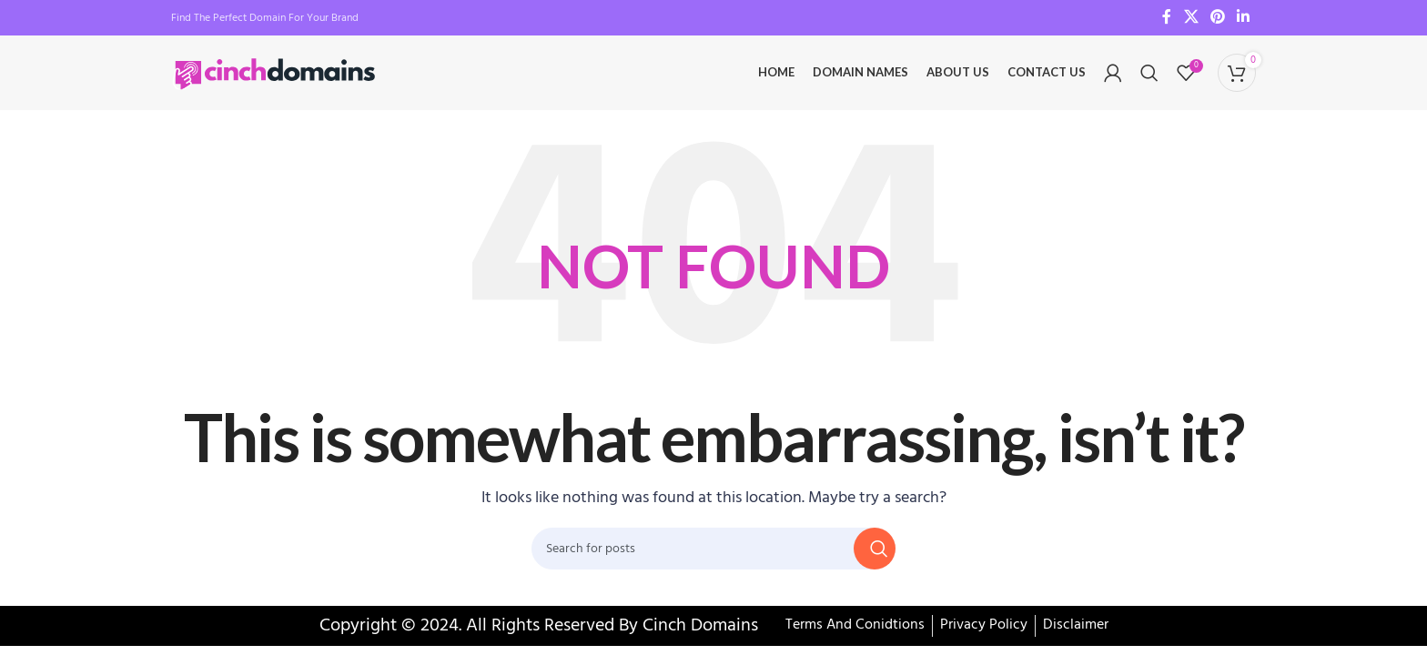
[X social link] (1191, 18)
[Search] (1149, 77)
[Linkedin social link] (1243, 18)
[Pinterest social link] (1217, 18)
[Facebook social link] (1167, 18)
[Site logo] (276, 77)
